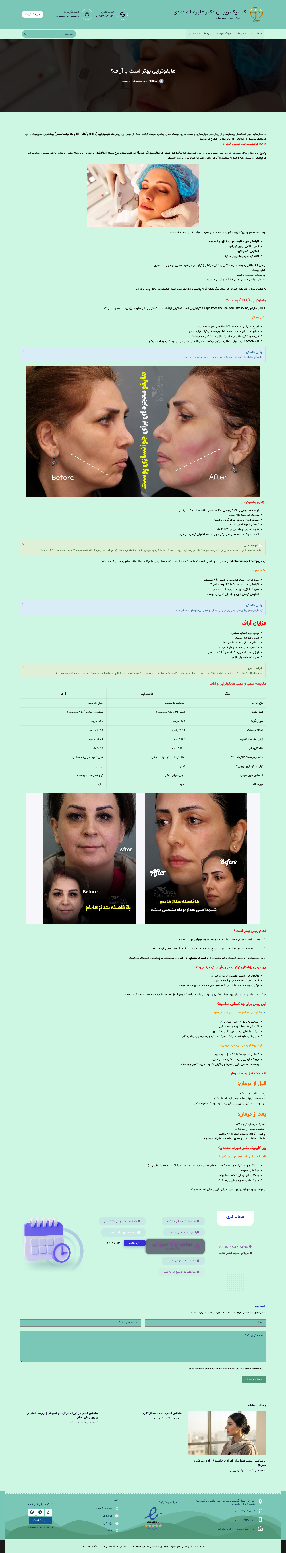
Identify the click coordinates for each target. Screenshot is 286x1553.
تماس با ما (241, 33)
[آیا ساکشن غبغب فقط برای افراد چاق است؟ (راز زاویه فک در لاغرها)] (227, 1434)
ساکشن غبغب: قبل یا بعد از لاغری (162, 1413)
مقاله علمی (194, 33)
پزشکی (240, 1471)
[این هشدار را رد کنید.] (23, 351)
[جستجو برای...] (52, 34)
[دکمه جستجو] (25, 34)
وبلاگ (157, 1419)
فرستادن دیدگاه (253, 1380)
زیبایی (124, 81)
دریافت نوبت (32, 14)
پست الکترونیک (128, 1324)
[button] (235, 1247)
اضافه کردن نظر (254, 1336)
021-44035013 (105, 17)
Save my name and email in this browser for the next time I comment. (225, 1369)
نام (260, 1324)
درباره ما (208, 33)
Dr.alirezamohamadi (66, 17)
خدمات (256, 34)
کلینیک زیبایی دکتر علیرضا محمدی (209, 12)
